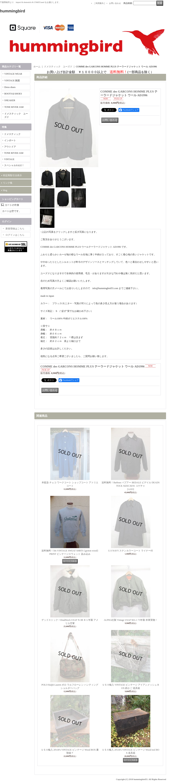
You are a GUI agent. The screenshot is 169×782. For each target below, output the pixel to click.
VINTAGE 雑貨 (12, 80)
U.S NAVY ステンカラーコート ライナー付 (130, 550)
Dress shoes (10, 87)
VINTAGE (9, 159)
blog (5, 190)
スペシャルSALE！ (14, 165)
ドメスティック (12, 134)
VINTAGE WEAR (13, 73)
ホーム (36, 66)
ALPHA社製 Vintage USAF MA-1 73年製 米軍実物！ (130, 620)
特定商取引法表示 (12, 175)
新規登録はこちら (15, 228)
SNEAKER (9, 100)
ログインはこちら (15, 235)
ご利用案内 (99, 3)
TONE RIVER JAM (14, 107)
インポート (10, 140)
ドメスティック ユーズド (58, 66)
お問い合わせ (115, 3)
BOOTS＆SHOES (13, 93)
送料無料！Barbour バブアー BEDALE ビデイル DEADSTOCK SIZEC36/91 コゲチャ (131, 486)
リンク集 (7, 182)
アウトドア (10, 146)
